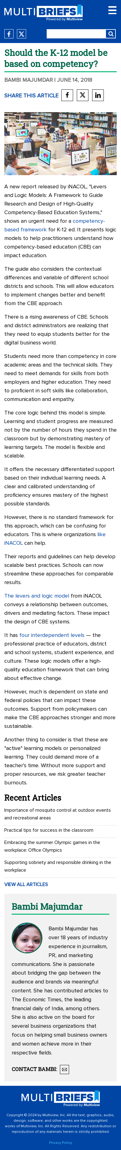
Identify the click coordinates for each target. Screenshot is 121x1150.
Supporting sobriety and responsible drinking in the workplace (57, 866)
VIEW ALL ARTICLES (26, 884)
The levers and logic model (36, 596)
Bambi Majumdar (28, 80)
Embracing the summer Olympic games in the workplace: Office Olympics (52, 846)
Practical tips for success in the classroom (48, 830)
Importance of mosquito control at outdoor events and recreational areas (57, 814)
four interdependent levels (51, 635)
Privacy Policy (60, 1143)
